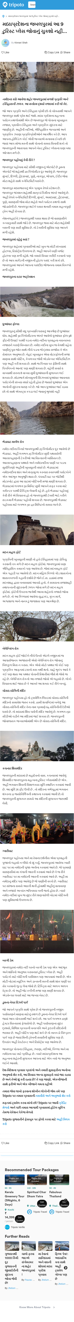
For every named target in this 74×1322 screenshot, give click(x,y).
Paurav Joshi (31, 1280)
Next (66, 1200)
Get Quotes (19, 1219)
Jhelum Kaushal (16, 1288)
